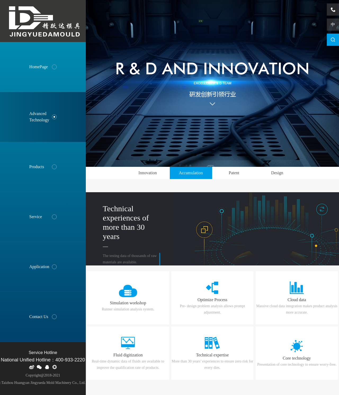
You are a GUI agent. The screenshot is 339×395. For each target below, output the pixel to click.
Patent (234, 173)
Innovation (148, 173)
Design (277, 173)
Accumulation (191, 173)
